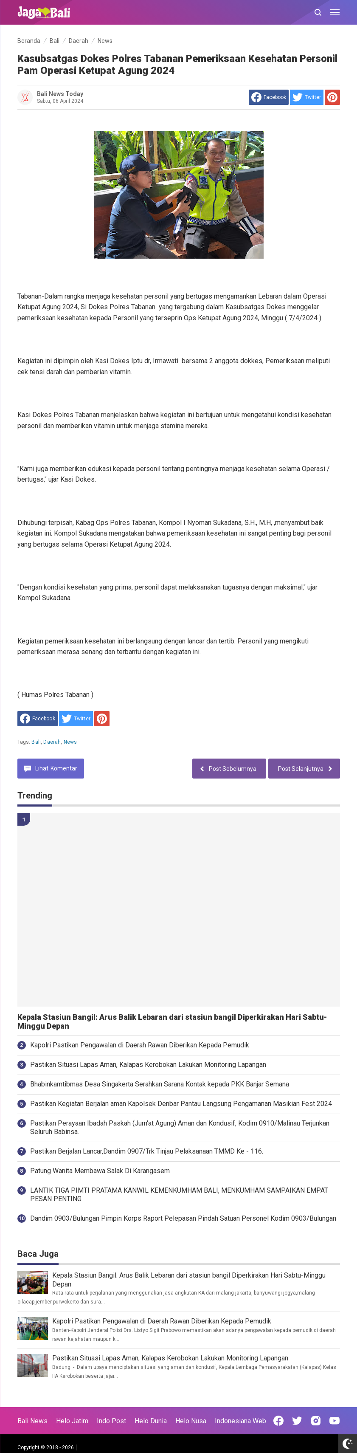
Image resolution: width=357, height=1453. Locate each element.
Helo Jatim (72, 1421)
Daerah (52, 742)
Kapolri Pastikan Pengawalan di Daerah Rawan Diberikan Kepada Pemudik (139, 1045)
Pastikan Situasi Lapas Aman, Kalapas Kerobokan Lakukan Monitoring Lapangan (148, 1065)
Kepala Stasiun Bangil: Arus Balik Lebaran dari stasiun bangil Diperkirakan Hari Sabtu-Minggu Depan (172, 1021)
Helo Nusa (190, 1421)
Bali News (32, 1421)
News (70, 742)
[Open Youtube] (334, 1421)
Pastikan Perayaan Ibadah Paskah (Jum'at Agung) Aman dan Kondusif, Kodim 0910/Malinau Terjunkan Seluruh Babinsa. (179, 1127)
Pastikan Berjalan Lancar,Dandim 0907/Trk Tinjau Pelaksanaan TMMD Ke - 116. (146, 1151)
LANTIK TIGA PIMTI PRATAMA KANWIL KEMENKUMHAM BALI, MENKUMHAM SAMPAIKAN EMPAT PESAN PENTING (179, 1194)
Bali (36, 742)
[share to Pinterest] (332, 97)
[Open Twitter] (297, 1421)
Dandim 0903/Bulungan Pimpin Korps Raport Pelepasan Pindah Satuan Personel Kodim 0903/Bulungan (183, 1218)
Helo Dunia (151, 1421)
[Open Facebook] (278, 1421)
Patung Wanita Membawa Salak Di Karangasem (100, 1171)
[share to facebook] (269, 97)
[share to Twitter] (306, 97)
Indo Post (111, 1421)
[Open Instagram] (316, 1421)
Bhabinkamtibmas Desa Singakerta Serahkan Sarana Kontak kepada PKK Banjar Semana (159, 1084)
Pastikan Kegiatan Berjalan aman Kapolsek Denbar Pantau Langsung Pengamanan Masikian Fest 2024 (181, 1104)
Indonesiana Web (240, 1421)
